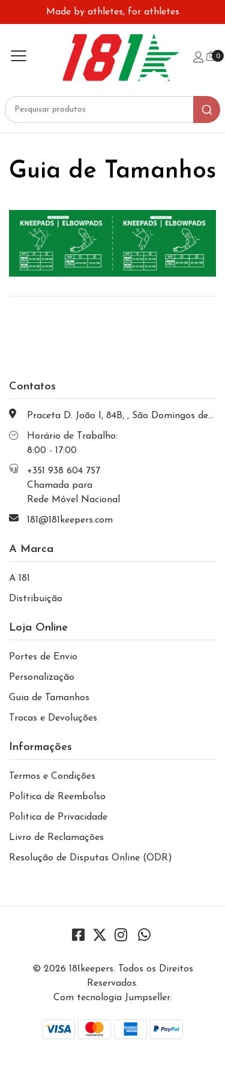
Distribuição (35, 599)
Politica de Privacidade (58, 817)
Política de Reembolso (57, 797)
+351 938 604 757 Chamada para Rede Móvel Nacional (73, 485)
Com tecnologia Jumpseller (111, 998)
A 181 (19, 578)
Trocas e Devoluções (53, 718)
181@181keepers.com (70, 520)
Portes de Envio (43, 657)
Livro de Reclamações (56, 837)
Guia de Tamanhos (49, 698)
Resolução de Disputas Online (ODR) (90, 858)
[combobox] (112, 109)
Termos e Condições (52, 776)
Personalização (41, 677)
